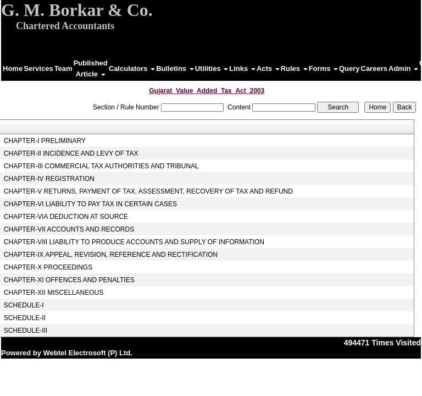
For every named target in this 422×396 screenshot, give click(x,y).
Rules (294, 68)
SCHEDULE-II (25, 318)
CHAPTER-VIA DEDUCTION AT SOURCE (66, 217)
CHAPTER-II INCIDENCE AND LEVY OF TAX (71, 153)
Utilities (212, 68)
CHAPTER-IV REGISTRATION (49, 179)
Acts (268, 68)
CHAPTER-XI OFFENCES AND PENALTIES (69, 280)
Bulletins (175, 68)
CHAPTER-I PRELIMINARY (45, 141)
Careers (374, 68)
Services (38, 68)
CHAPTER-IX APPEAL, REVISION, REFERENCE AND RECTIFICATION (111, 254)
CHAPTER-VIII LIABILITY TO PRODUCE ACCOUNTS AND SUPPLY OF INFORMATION (134, 242)
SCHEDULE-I (24, 305)
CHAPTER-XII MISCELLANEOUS (53, 292)
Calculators (132, 68)
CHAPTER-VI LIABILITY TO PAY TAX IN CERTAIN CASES (90, 204)
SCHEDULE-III (25, 330)
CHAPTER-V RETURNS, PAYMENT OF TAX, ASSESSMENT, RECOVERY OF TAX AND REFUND (148, 191)
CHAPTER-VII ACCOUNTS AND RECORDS (69, 229)
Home (13, 68)
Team (63, 68)
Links (242, 68)
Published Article (91, 68)
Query (349, 68)
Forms (323, 68)
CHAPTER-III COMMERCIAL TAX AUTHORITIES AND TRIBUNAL (101, 166)
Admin (403, 68)
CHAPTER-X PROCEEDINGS (48, 267)
